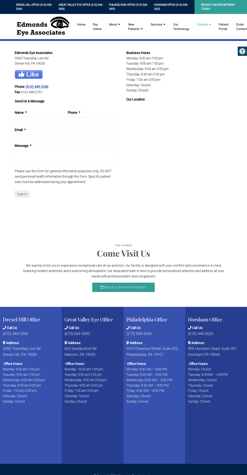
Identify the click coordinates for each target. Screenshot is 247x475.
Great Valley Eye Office (75, 4)
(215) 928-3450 (139, 333)
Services (156, 24)
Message (23, 146)
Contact (202, 24)
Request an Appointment (123, 287)
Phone (74, 113)
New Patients (134, 27)
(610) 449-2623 (200, 333)
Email (20, 130)
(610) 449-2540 (37, 87)
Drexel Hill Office (28, 4)
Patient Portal (224, 27)
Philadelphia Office (122, 4)
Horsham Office (165, 4)
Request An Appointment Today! (218, 6)
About (113, 24)
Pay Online (97, 27)
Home (81, 24)
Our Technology (181, 27)
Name (21, 113)
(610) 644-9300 (77, 333)
